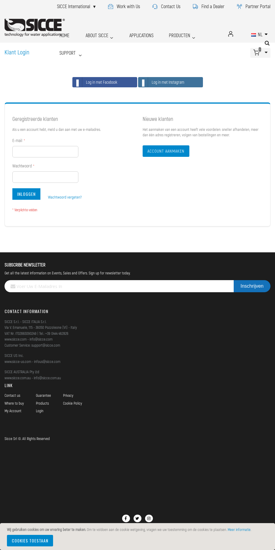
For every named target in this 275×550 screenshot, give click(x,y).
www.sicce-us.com (18, 361)
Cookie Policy (72, 403)
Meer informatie (239, 529)
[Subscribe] (252, 286)
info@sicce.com (41, 339)
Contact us (12, 395)
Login (39, 410)
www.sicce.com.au (18, 377)
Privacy (68, 395)
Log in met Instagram (161, 82)
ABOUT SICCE (89, 34)
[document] (138, 536)
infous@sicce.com (47, 361)
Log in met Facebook (95, 82)
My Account (13, 410)
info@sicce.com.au (47, 377)
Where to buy (14, 403)
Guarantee (43, 395)
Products (42, 403)
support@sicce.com (45, 345)
